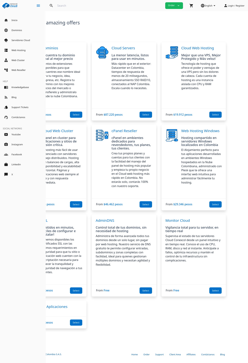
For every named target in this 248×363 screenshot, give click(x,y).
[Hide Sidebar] (38, 5)
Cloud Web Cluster (84, 130)
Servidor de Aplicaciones (74, 310)
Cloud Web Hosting (219, 47)
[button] (191, 5)
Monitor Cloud (199, 224)
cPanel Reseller (149, 130)
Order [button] (174, 5)
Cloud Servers (147, 47)
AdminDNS (129, 224)
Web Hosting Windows (213, 133)
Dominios (77, 47)
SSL (72, 224)
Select (100, 114)
